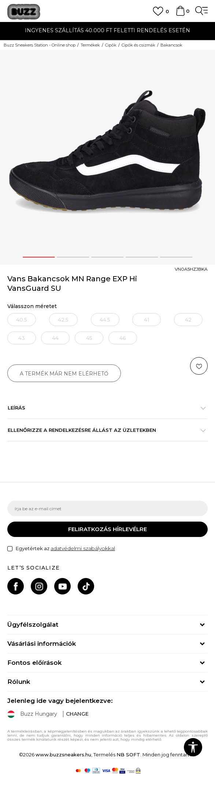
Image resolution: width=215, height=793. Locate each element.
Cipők (110, 45)
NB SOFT (128, 754)
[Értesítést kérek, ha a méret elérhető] (21, 319)
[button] (199, 366)
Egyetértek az (65, 548)
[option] (107, 31)
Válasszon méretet (32, 306)
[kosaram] (180, 14)
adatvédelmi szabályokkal (83, 548)
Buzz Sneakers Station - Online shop (39, 45)
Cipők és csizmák (138, 45)
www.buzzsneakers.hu (63, 754)
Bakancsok (171, 45)
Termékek (90, 45)
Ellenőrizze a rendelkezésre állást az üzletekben (104, 430)
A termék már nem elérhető (64, 373)
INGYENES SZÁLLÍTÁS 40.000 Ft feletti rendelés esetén (107, 30)
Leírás (104, 408)
